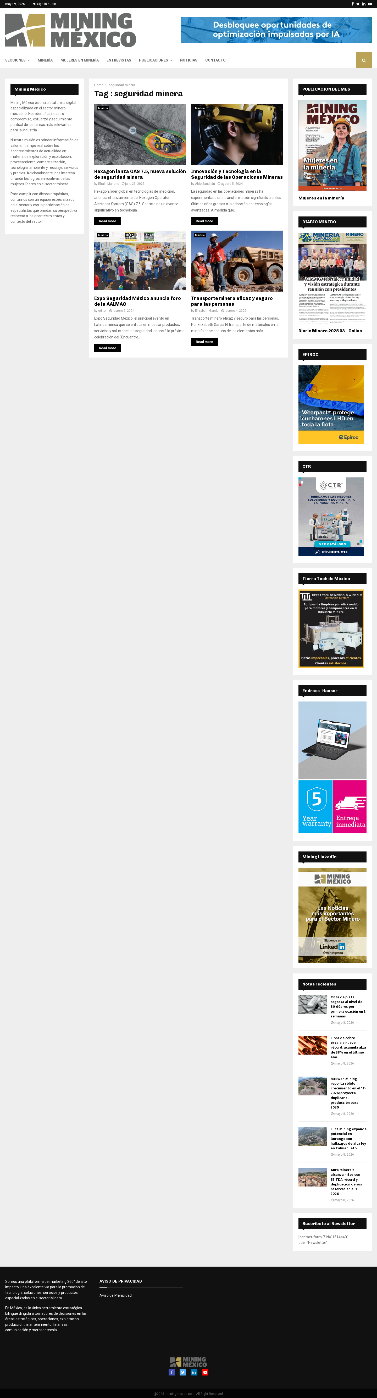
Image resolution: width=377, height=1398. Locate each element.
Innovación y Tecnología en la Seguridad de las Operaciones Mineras (237, 174)
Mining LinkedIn (319, 856)
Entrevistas (119, 60)
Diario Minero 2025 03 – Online (330, 330)
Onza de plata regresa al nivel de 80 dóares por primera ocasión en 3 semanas (348, 1006)
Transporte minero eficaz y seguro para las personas (232, 301)
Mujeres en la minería (321, 198)
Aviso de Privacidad (115, 1295)
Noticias (188, 60)
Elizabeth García (207, 311)
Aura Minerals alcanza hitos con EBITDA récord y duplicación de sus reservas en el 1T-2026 (346, 1182)
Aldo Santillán (205, 184)
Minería (45, 60)
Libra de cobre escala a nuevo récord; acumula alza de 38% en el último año (348, 1047)
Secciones (15, 60)
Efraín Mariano (108, 184)
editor (102, 311)
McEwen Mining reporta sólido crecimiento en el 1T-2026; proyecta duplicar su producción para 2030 (348, 1093)
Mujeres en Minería (79, 60)
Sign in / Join (44, 4)
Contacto (215, 60)
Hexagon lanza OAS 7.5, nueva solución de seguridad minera (140, 174)
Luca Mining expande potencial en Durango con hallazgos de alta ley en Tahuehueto (349, 1138)
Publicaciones (153, 60)
